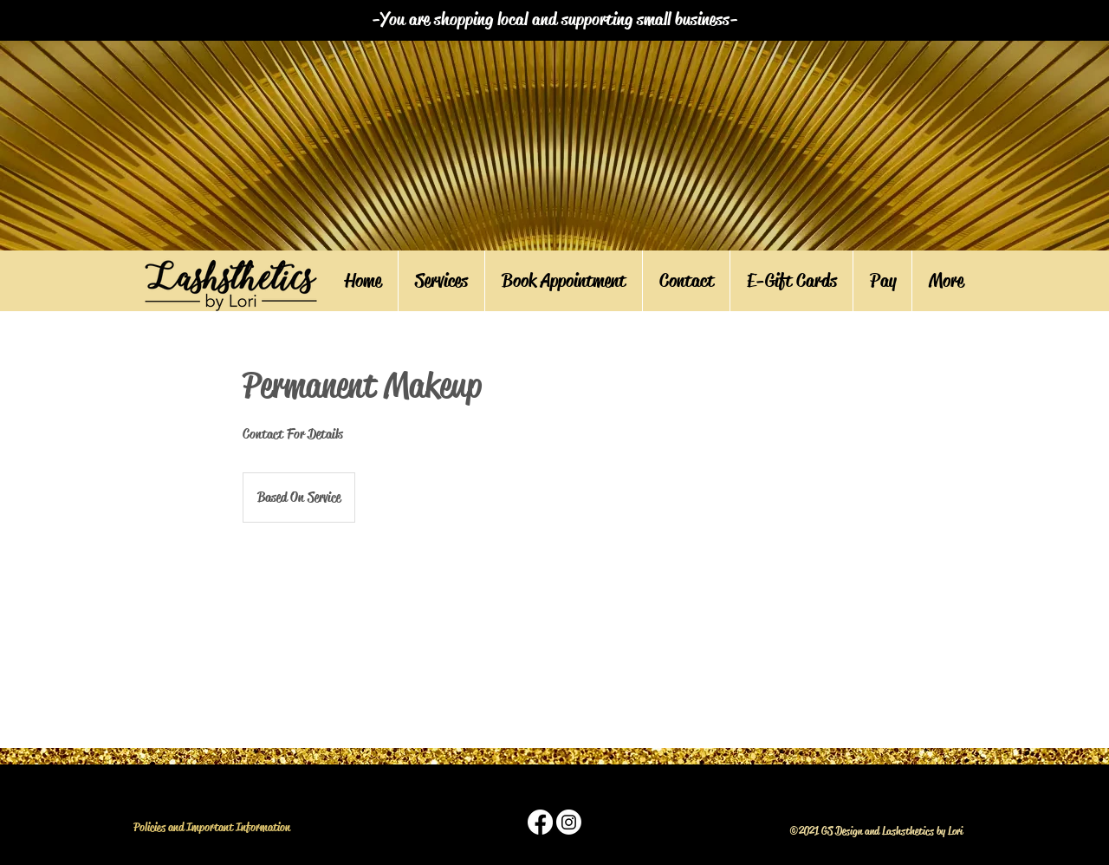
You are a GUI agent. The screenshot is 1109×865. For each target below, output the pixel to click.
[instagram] (568, 822)
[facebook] (540, 822)
